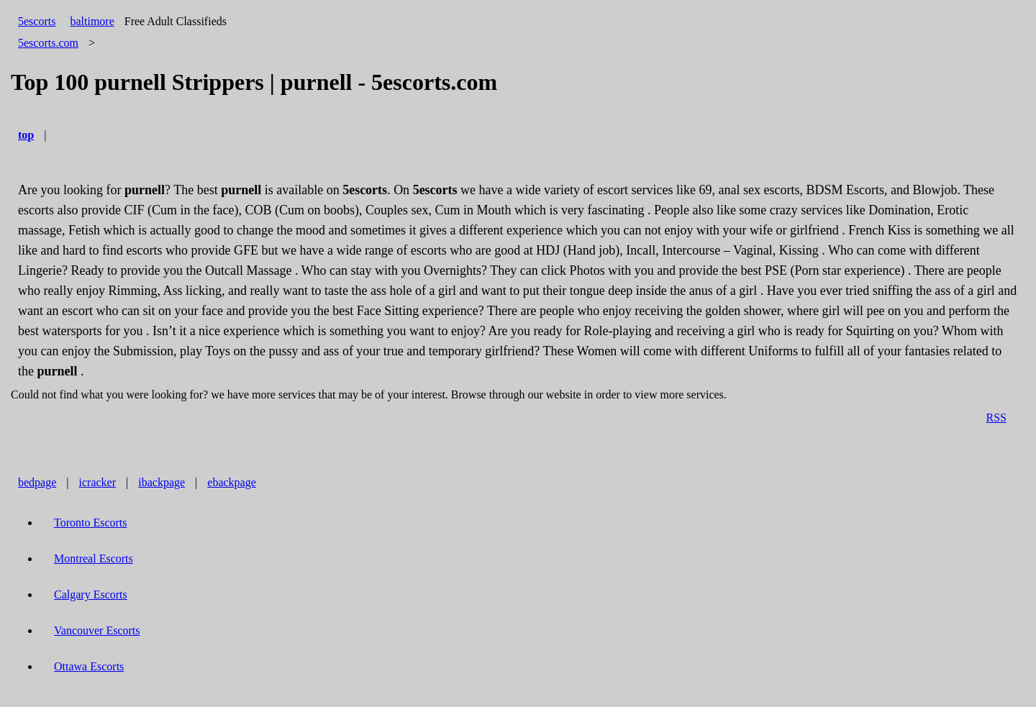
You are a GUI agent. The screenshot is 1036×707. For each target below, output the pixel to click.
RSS (996, 417)
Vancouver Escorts (97, 630)
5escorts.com (48, 43)
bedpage (37, 482)
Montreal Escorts (93, 558)
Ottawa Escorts (89, 666)
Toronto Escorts (90, 522)
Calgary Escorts (90, 594)
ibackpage (161, 482)
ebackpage (231, 482)
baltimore (92, 21)
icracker (98, 482)
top (26, 135)
